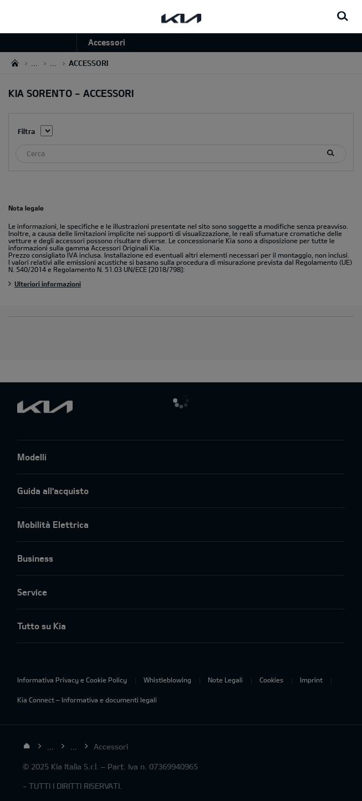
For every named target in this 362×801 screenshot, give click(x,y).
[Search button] (342, 16)
